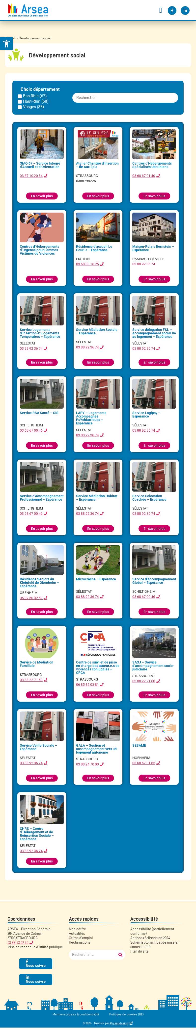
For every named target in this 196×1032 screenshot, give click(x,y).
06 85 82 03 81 (87, 685)
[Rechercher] (120, 955)
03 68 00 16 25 (87, 264)
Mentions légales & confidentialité (76, 1014)
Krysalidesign (119, 1023)
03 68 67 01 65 (143, 763)
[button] (160, 10)
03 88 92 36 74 (143, 264)
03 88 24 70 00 (87, 764)
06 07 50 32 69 (31, 598)
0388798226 (86, 181)
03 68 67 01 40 (143, 176)
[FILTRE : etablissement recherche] (125, 98)
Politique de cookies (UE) (126, 1014)
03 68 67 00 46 (31, 430)
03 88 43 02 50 (17, 943)
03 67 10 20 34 (31, 176)
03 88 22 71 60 (31, 680)
